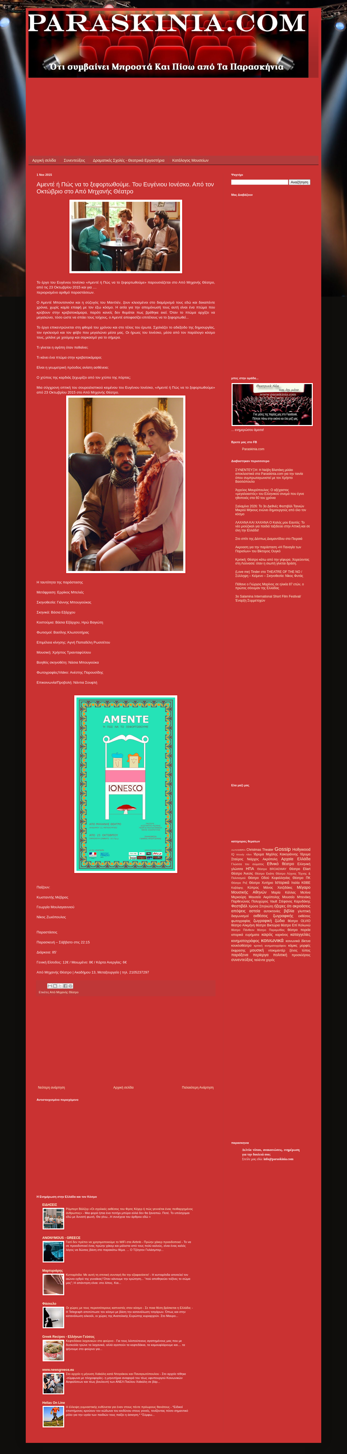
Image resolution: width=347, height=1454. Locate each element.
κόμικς (292, 945)
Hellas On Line (53, 1403)
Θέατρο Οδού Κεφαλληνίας (269, 878)
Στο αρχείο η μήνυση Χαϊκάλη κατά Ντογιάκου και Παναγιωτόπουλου (113, 1373)
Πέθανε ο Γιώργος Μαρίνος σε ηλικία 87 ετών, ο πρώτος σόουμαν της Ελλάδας (269, 586)
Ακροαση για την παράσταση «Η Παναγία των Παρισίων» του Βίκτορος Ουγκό (268, 549)
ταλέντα (259, 960)
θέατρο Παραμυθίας (271, 930)
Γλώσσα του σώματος (247, 864)
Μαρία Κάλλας (283, 892)
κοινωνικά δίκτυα (298, 941)
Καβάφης (237, 887)
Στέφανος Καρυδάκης (294, 901)
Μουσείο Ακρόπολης (264, 897)
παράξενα (239, 955)
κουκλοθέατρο (241, 945)
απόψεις (238, 911)
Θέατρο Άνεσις (242, 873)
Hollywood (301, 849)
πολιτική (280, 955)
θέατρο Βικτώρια (268, 925)
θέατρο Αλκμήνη (243, 925)
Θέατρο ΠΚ (301, 878)
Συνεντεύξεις (74, 160)
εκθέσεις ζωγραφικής (273, 916)
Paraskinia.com (253, 449)
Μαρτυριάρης (52, 1271)
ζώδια (280, 921)
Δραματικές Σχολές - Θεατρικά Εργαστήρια (129, 160)
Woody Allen (244, 854)
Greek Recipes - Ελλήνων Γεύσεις (68, 1337)
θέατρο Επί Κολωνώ (295, 925)
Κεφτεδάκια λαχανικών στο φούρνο (90, 1340)
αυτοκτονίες (272, 911)
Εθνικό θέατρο (280, 864)
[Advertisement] (135, 90)
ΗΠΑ (250, 868)
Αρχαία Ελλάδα (295, 859)
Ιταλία (295, 883)
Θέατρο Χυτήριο (261, 883)
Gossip (283, 849)
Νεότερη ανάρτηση (51, 1087)
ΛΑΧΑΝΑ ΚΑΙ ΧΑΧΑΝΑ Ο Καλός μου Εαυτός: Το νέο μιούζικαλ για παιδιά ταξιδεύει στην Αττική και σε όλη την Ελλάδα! (272, 526)
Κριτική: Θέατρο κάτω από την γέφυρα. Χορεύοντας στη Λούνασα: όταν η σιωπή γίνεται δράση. (272, 561)
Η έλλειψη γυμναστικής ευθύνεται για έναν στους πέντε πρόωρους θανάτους (118, 1406)
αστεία (254, 911)
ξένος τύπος (300, 950)
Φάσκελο (49, 1304)
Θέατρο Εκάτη (264, 873)
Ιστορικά (282, 882)
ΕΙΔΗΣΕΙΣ (49, 1205)
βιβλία (289, 911)
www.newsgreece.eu (58, 1370)
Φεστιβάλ (239, 906)
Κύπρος (253, 888)
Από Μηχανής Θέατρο (64, 992)
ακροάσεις (301, 906)
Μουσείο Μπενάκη (296, 897)
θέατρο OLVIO (299, 921)
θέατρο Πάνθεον (242, 930)
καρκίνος (281, 935)
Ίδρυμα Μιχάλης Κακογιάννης (275, 854)
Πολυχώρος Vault (264, 901)
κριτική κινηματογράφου (270, 945)
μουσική (257, 950)
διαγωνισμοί (240, 916)
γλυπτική (304, 911)
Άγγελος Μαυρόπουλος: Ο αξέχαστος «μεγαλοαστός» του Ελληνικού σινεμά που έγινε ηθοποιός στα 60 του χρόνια (269, 494)
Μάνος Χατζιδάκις (277, 888)
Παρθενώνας (240, 901)
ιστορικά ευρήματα (245, 935)
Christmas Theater (259, 850)
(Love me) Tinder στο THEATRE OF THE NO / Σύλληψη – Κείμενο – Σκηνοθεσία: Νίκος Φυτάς (269, 573)
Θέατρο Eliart (299, 869)
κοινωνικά (272, 940)
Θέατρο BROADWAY (272, 869)
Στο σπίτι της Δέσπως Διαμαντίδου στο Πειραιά (268, 539)
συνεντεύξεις (242, 960)
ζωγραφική (262, 921)
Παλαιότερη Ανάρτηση (198, 1087)
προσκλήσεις (301, 955)
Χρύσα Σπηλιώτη (261, 906)
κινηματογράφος (245, 941)
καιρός (267, 934)
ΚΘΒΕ (305, 883)
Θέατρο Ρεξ (239, 882)
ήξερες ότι (282, 906)
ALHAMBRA (238, 849)
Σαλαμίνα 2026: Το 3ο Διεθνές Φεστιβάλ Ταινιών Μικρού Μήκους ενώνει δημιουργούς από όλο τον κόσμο (270, 510)
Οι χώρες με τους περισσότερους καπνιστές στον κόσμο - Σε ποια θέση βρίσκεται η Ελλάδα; (129, 1307)
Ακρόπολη (270, 859)
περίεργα (261, 955)
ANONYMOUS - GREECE (61, 1238)
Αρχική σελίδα (44, 160)
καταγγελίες (300, 934)
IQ (232, 854)
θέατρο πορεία (299, 930)
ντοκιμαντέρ (276, 950)
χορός (270, 960)
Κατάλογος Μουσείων (190, 160)
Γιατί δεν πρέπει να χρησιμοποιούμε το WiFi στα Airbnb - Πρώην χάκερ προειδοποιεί (124, 1242)
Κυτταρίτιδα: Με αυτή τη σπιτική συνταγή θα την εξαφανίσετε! (108, 1274)
